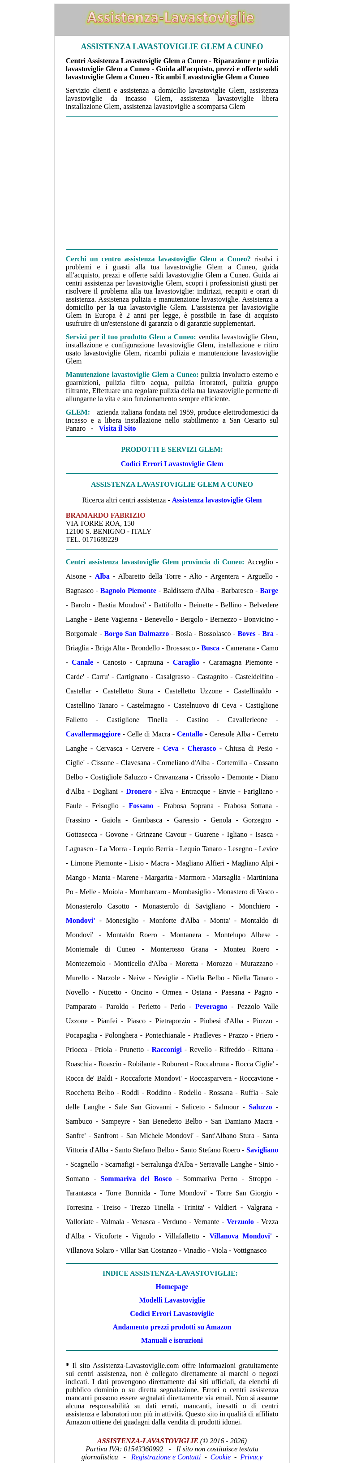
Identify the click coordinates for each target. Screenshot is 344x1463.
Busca (210, 648)
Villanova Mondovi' (240, 1236)
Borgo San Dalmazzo (136, 633)
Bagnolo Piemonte (128, 590)
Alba (102, 576)
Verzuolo (240, 1221)
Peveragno (211, 1006)
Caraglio (186, 662)
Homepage (172, 1286)
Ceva (171, 748)
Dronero (138, 791)
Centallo (190, 734)
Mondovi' (80, 920)
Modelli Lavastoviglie (172, 1300)
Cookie (221, 1457)
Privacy (251, 1457)
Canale (82, 662)
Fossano (141, 805)
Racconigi (166, 1049)
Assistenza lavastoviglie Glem (217, 500)
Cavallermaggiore (93, 734)
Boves (246, 633)
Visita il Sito (117, 428)
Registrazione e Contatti (166, 1457)
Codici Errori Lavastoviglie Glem (172, 463)
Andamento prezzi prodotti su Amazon (172, 1327)
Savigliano (262, 1150)
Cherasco (201, 748)
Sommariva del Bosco (136, 1178)
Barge (269, 590)
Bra (268, 633)
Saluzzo (260, 1107)
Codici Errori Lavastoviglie (172, 1313)
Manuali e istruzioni (172, 1340)
